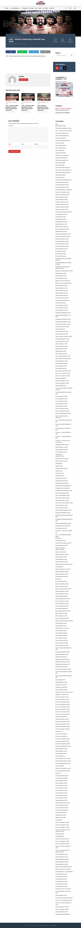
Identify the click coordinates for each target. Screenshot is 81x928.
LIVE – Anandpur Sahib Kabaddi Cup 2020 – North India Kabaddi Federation (12, 108)
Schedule (25, 8)
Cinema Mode (70, 40)
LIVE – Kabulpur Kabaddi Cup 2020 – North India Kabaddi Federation (43, 108)
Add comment (55, 41)
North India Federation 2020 (15, 37)
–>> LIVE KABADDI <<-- (15, 8)
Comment (10, 125)
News (40, 8)
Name (9, 144)
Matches (31, 8)
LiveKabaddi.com (42, 925)
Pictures (45, 8)
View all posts (23, 79)
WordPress (54, 925)
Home (6, 8)
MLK (36, 8)
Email (23, 144)
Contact (51, 8)
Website (36, 144)
